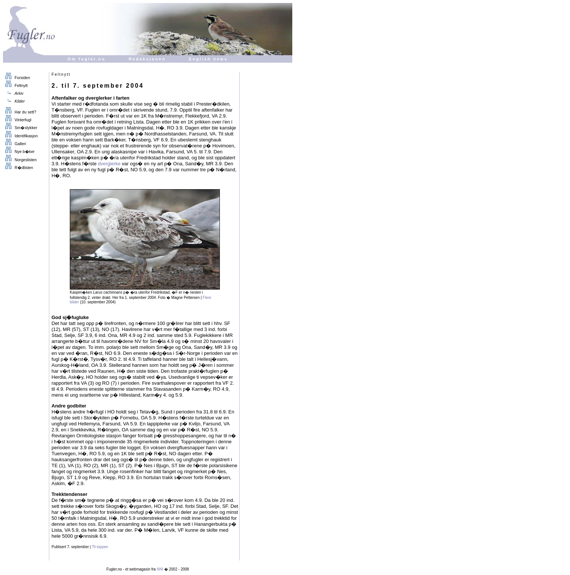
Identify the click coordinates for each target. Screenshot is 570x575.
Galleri (14, 143)
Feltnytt (15, 85)
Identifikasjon (20, 136)
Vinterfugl (17, 120)
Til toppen (100, 547)
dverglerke (109, 163)
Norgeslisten (20, 159)
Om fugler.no (87, 59)
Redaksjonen (147, 59)
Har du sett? (19, 112)
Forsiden (16, 77)
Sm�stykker (20, 127)
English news (208, 59)
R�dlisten (18, 167)
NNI (160, 569)
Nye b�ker (19, 151)
